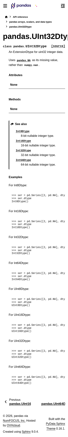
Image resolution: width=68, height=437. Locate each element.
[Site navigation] (5, 6)
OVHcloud (13, 425)
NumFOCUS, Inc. (14, 420)
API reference (20, 17)
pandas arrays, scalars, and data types (30, 21)
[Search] (56, 6)
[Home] (6, 17)
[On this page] (63, 6)
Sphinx (26, 431)
